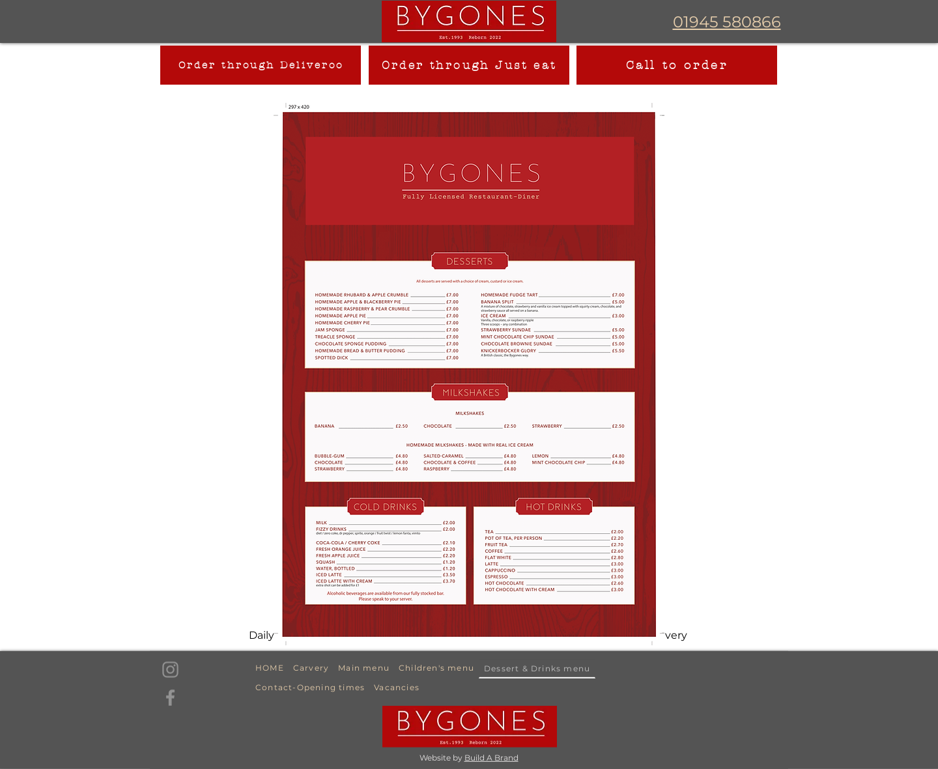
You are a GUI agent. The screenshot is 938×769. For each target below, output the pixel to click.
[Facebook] (170, 697)
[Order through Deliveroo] (260, 65)
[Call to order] (676, 65)
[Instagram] (170, 669)
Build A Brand (491, 757)
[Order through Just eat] (469, 65)
